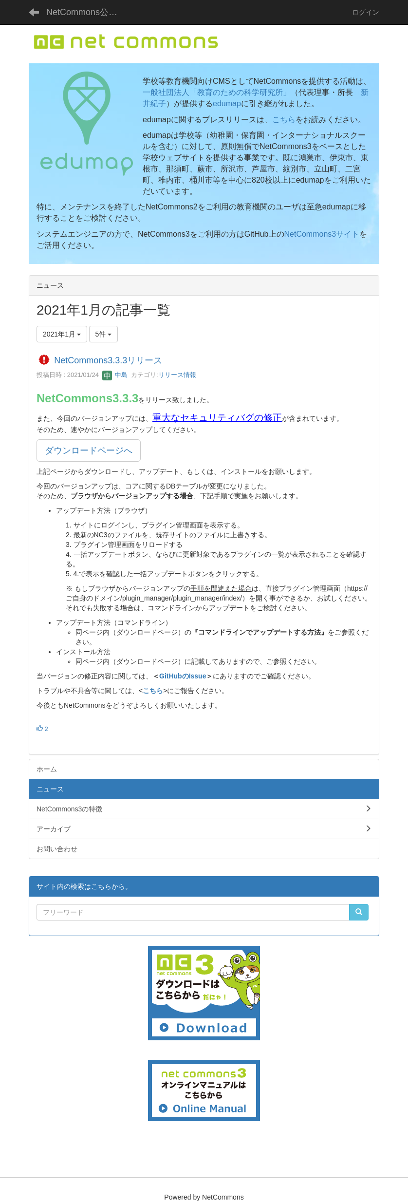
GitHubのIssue (182, 676)
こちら (284, 119)
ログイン (365, 12)
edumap (227, 103)
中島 (115, 374)
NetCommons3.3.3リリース (108, 360)
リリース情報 (177, 374)
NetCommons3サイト (322, 234)
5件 (103, 334)
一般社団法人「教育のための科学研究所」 (217, 92)
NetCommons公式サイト (87, 12)
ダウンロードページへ (88, 450)
